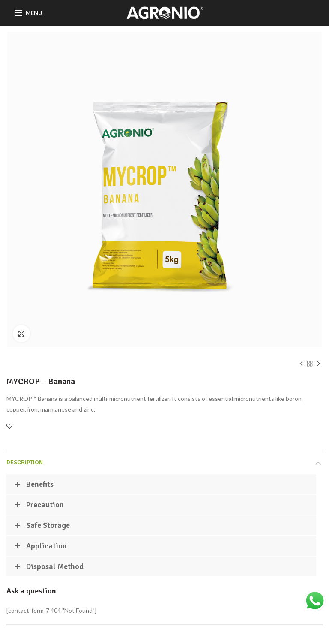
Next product (318, 364)
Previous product (301, 364)
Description (24, 462)
